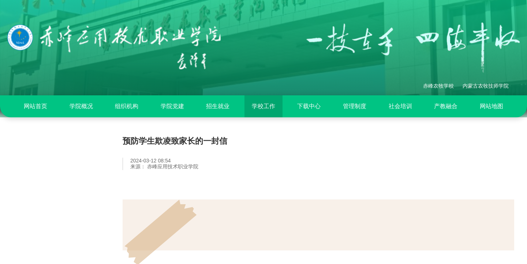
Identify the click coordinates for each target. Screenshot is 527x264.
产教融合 (445, 106)
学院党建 (172, 106)
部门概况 (34, 176)
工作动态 (34, 213)
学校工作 (263, 106)
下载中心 (309, 106)
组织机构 (126, 106)
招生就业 (217, 106)
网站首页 (35, 106)
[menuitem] (35, 106)
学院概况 (81, 106)
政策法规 (34, 195)
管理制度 (354, 106)
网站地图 (491, 106)
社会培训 (400, 106)
